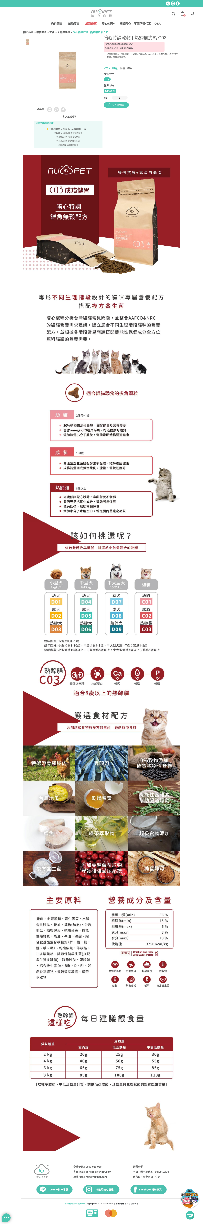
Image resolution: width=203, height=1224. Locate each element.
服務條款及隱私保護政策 (75, 1204)
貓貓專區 (73, 23)
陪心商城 (28, 32)
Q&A (158, 23)
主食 (51, 32)
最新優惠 (91, 23)
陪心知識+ (108, 23)
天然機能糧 (63, 32)
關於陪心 (125, 23)
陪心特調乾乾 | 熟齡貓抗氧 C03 (90, 32)
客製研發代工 (142, 23)
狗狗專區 (56, 23)
